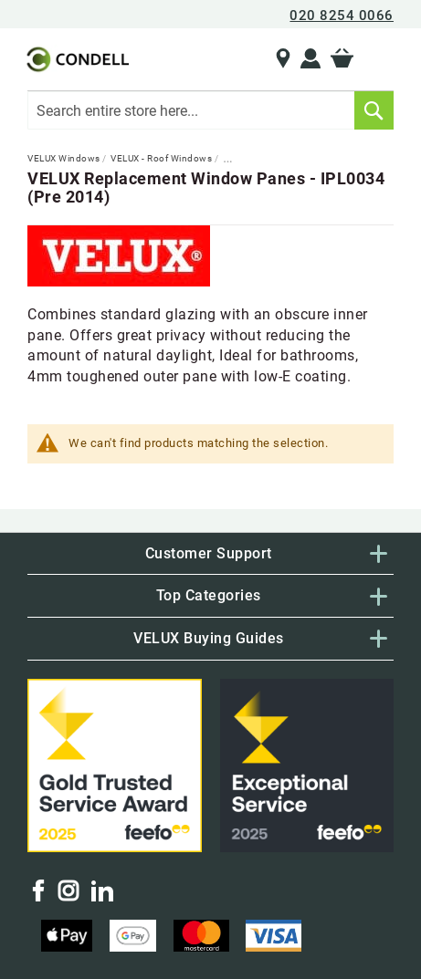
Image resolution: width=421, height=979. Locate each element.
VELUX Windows (64, 158)
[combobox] (210, 110)
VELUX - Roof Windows (163, 158)
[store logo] (76, 59)
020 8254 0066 (341, 15)
